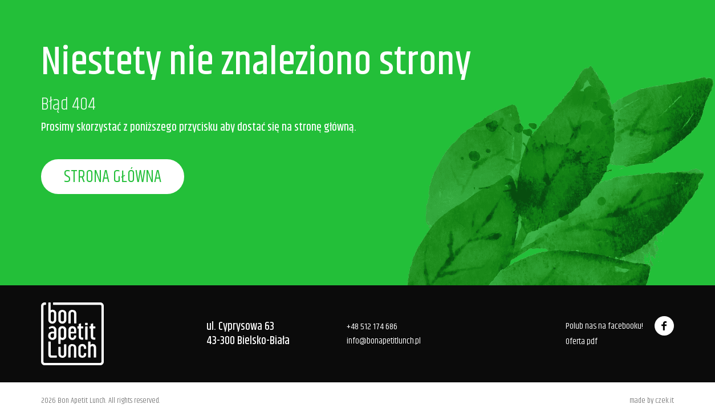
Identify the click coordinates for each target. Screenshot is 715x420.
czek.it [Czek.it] (664, 400)
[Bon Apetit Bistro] (72, 333)
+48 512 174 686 (372, 327)
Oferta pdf (582, 341)
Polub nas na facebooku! (620, 326)
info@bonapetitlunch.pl (384, 341)
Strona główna (112, 177)
